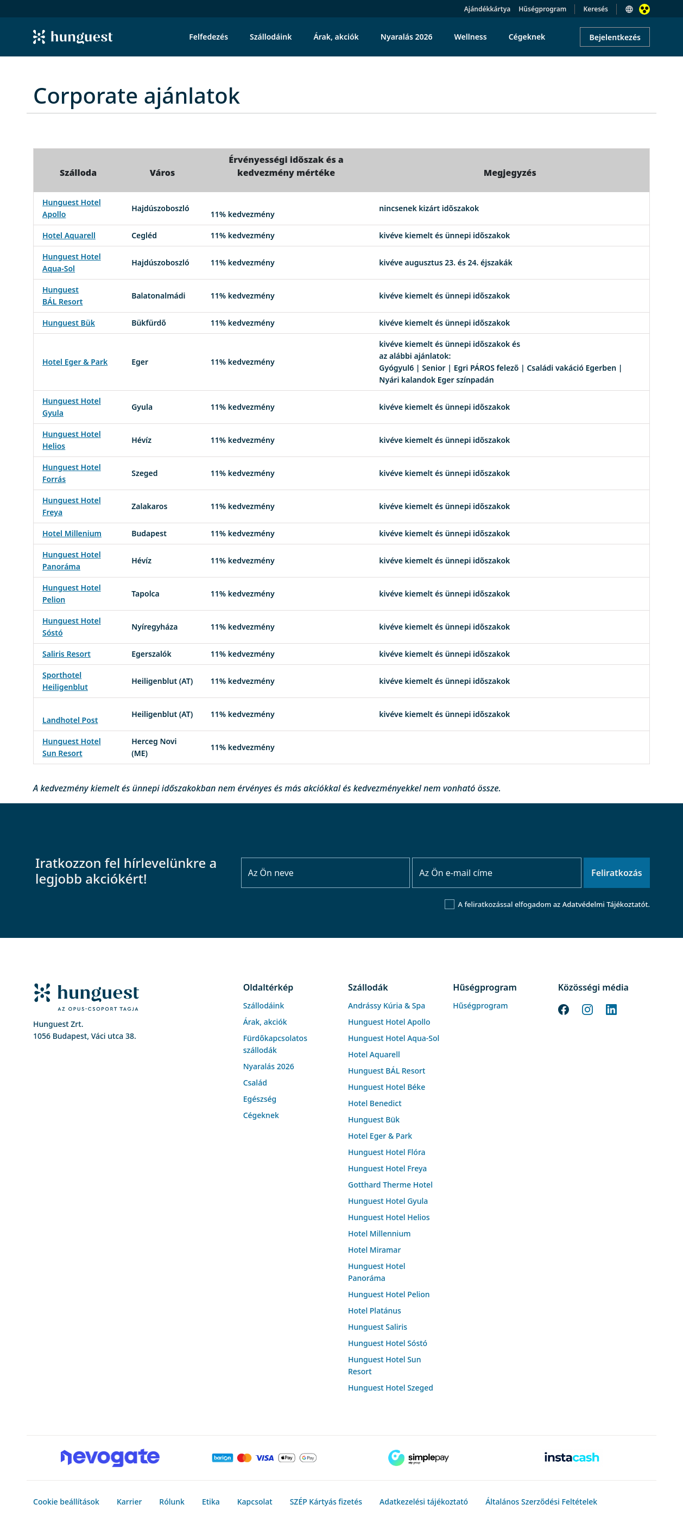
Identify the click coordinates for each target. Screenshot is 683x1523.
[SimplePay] (419, 1458)
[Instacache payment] (573, 1458)
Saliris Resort (66, 654)
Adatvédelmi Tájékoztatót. (606, 904)
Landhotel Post (70, 720)
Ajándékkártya (487, 9)
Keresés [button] (595, 9)
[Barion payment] (264, 1458)
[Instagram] (587, 1008)
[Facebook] (563, 1008)
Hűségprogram (542, 9)
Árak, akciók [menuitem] (335, 36)
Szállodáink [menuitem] (271, 36)
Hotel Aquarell (69, 235)
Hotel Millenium (72, 533)
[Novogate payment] (110, 1458)
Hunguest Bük (68, 323)
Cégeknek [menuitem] (527, 36)
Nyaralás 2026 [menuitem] (407, 36)
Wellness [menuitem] (470, 36)
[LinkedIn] (611, 1008)
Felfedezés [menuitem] (208, 36)
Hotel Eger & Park (74, 362)
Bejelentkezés (615, 37)
